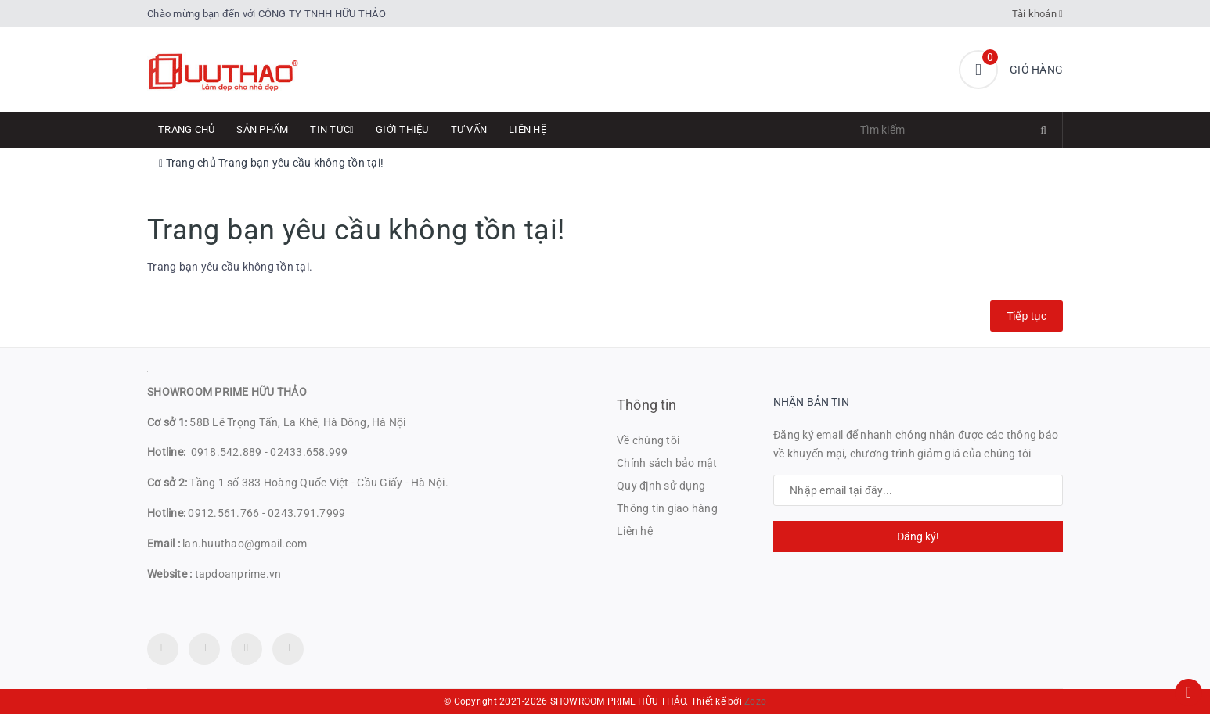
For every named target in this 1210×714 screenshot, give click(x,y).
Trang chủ (186, 129)
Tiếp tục (1026, 316)
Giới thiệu (402, 129)
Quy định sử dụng (661, 485)
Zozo (755, 701)
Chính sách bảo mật (667, 463)
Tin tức (332, 129)
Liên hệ (527, 129)
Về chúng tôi (648, 440)
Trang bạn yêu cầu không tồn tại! (301, 162)
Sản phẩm (262, 129)
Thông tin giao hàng (667, 508)
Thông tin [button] (647, 404)
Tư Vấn (469, 129)
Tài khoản (1038, 14)
